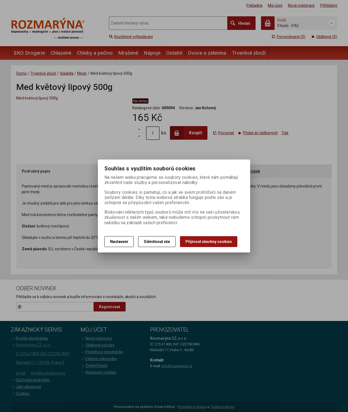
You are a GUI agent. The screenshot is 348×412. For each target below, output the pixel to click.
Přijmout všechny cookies (208, 241)
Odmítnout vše (157, 241)
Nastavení (119, 241)
